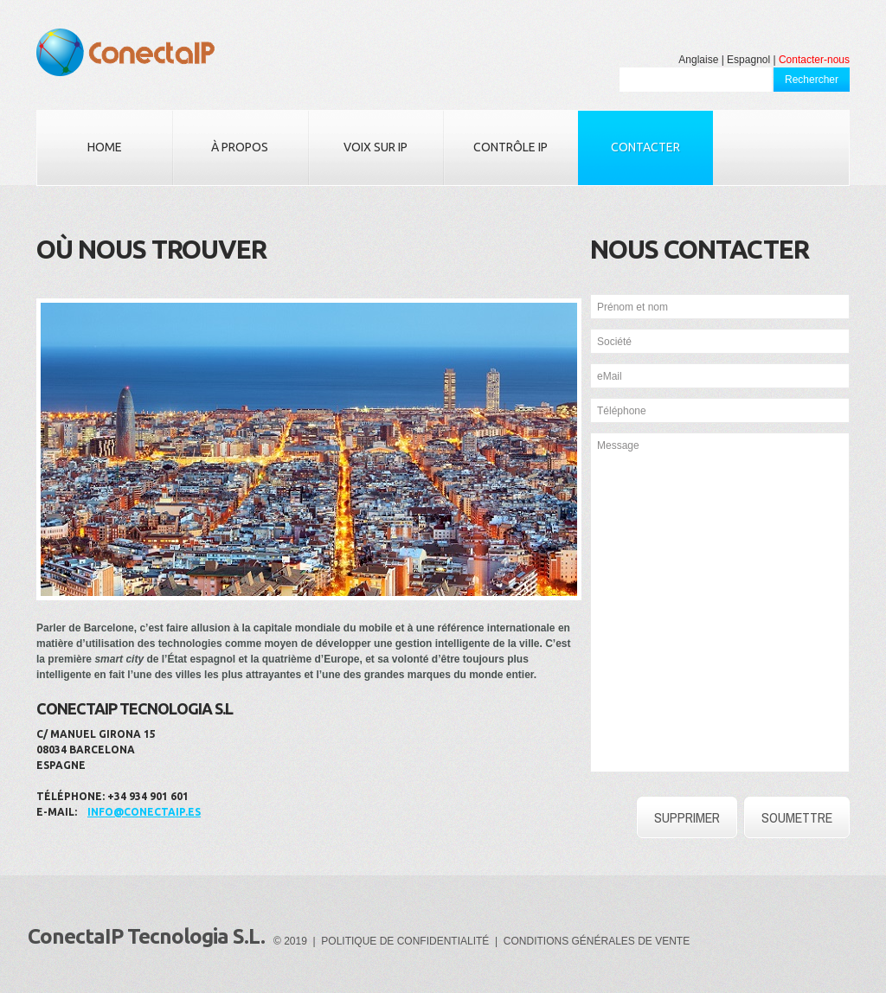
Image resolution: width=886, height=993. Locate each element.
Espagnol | (751, 60)
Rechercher (811, 80)
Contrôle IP (510, 147)
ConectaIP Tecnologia (125, 53)
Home (104, 147)
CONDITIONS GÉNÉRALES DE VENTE (597, 941)
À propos (239, 147)
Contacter (645, 147)
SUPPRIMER (687, 817)
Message (720, 602)
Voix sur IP (375, 147)
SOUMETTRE (796, 817)
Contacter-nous (814, 60)
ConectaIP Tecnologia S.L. (146, 936)
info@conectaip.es (144, 811)
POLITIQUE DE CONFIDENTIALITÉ (405, 941)
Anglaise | (700, 60)
